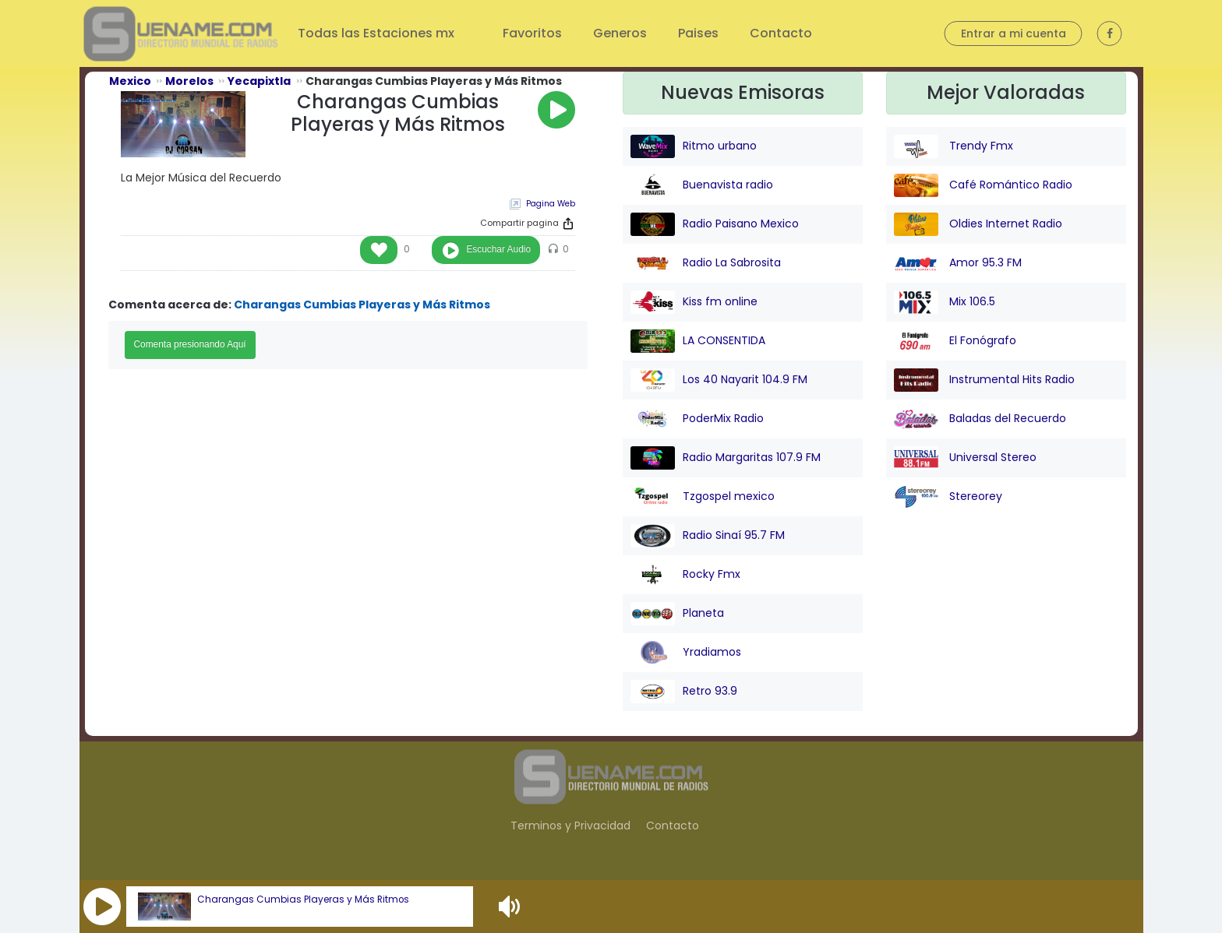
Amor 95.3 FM (958, 263)
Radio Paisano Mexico (714, 224)
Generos (620, 33)
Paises (698, 33)
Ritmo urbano (693, 146)
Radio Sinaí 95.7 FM (707, 535)
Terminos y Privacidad (570, 825)
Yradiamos (685, 652)
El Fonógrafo (955, 341)
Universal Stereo (965, 458)
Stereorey (948, 497)
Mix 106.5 (944, 302)
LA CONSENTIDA (697, 341)
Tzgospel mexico (702, 497)
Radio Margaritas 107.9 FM (725, 458)
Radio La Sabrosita (705, 263)
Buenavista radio (701, 185)
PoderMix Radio (697, 419)
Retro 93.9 (683, 691)
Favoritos (532, 33)
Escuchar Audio (498, 249)
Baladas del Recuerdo (980, 419)
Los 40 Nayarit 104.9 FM (718, 380)
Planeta (677, 613)
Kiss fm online (694, 302)
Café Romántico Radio (983, 185)
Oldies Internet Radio (978, 224)
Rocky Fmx (685, 574)
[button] (102, 906)
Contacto (781, 33)
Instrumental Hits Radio (984, 380)
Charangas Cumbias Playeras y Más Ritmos (303, 899)
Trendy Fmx (953, 146)
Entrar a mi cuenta (1013, 33)
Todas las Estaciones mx (377, 33)
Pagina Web (550, 203)
